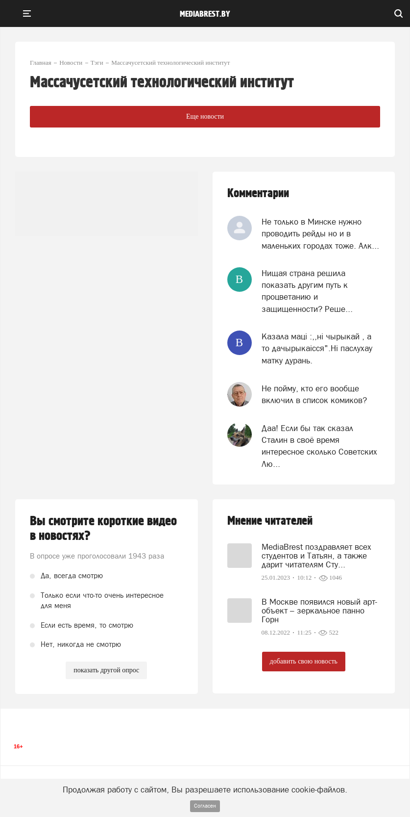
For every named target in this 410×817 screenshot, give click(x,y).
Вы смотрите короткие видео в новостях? (103, 528)
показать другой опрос (106, 670)
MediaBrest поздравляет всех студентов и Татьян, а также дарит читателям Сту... (316, 555)
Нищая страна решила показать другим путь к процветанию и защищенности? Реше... (307, 291)
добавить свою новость (304, 661)
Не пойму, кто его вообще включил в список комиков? (314, 394)
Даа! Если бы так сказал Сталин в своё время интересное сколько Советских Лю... (319, 446)
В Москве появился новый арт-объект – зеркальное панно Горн (319, 610)
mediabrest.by (205, 14)
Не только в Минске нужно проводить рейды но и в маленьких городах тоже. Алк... (320, 234)
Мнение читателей (270, 521)
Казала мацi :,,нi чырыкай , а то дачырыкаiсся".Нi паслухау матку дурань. (317, 348)
